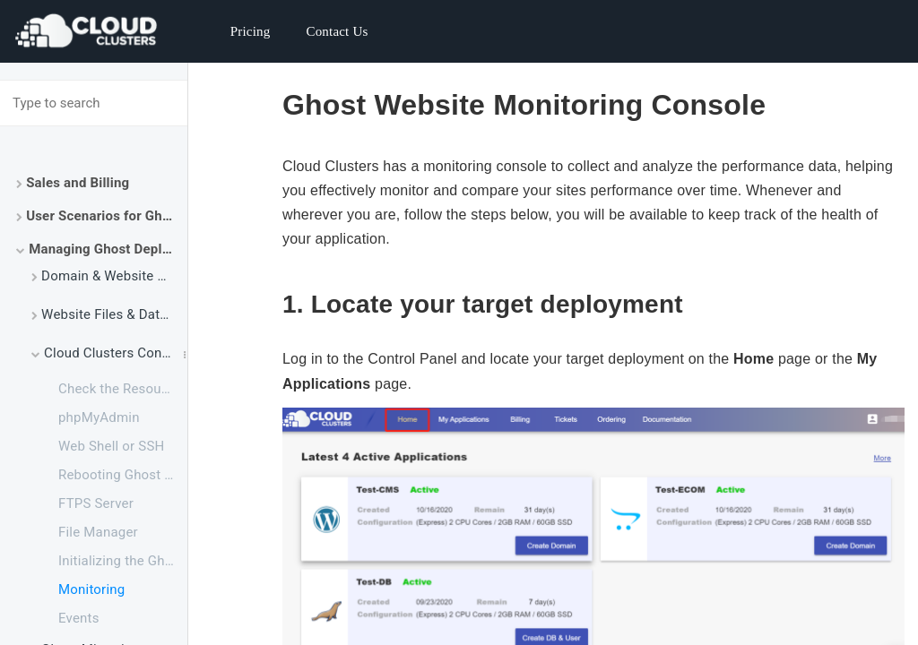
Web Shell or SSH (111, 446)
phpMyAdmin (99, 417)
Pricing (250, 31)
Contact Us (337, 31)
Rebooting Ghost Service (122, 475)
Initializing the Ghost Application (122, 561)
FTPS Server (96, 503)
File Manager (98, 532)
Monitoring (91, 589)
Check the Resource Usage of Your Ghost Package (122, 389)
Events (79, 618)
